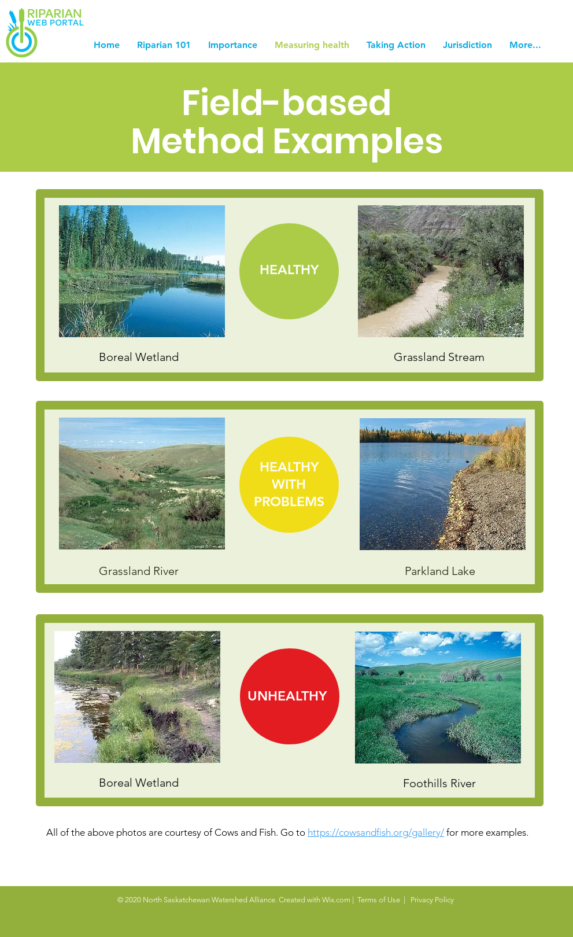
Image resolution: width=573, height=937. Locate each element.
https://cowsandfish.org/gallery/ (376, 832)
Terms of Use (378, 899)
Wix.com (336, 899)
